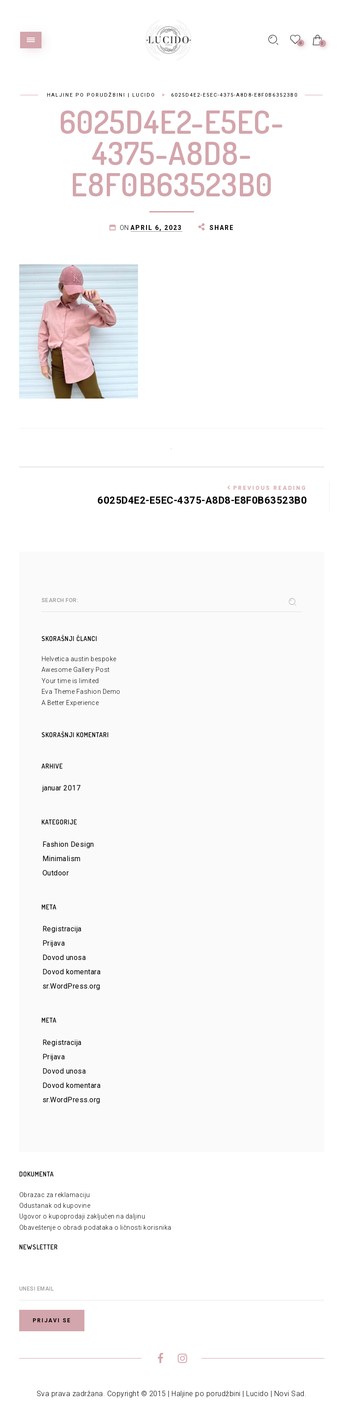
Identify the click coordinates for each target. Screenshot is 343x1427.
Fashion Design (68, 844)
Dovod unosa (64, 957)
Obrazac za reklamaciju (54, 1194)
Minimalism (61, 858)
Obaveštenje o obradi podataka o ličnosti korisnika (95, 1227)
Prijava (53, 943)
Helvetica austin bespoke (79, 659)
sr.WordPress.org (71, 986)
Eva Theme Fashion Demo (81, 691)
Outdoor (55, 873)
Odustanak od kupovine (55, 1205)
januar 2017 (61, 788)
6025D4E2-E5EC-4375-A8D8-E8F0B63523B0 (174, 493)
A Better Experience (70, 702)
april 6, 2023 (156, 227)
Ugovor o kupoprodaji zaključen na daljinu (82, 1216)
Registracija (62, 929)
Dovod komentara (71, 972)
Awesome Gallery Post (76, 669)
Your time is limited (70, 680)
